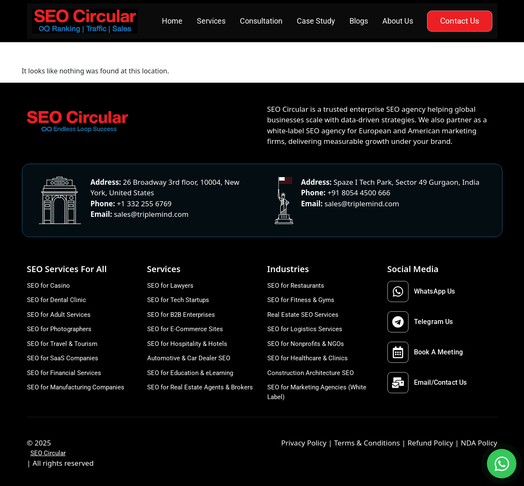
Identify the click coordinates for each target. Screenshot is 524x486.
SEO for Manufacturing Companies (75, 387)
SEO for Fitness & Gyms (300, 300)
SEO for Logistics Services (304, 329)
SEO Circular (48, 453)
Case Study (316, 20)
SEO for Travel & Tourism (62, 344)
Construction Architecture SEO (310, 373)
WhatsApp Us (421, 291)
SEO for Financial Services (64, 373)
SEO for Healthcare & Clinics (307, 358)
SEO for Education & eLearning (190, 373)
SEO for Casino (48, 285)
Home (172, 20)
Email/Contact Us (427, 382)
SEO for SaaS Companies (62, 358)
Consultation (261, 20)
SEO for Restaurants (295, 285)
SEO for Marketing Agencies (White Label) (316, 392)
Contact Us (459, 21)
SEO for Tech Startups (178, 300)
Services (211, 20)
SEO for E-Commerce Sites (185, 329)
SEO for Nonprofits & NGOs (305, 344)
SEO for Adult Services (59, 315)
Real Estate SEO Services (303, 315)
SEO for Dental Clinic (56, 300)
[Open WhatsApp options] (501, 463)
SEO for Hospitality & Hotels (187, 344)
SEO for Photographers (59, 329)
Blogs (358, 20)
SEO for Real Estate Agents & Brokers (200, 387)
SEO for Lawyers (170, 285)
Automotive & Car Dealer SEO (188, 358)
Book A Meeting (425, 352)
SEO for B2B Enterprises (181, 315)
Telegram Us (420, 321)
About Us (397, 20)
